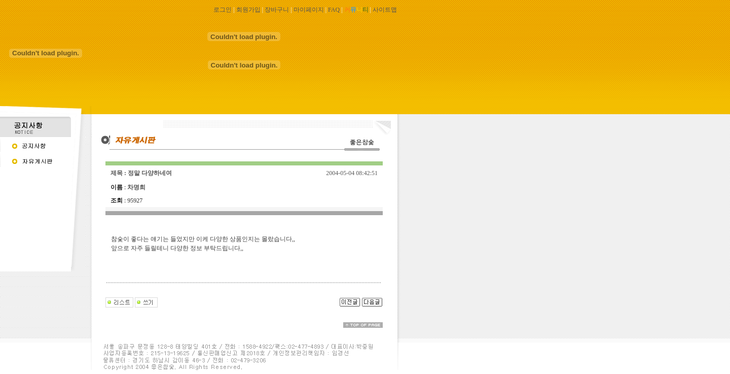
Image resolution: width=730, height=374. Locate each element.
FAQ (334, 9)
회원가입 (248, 9)
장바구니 (277, 9)
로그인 (222, 9)
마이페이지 (309, 9)
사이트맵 (385, 9)
